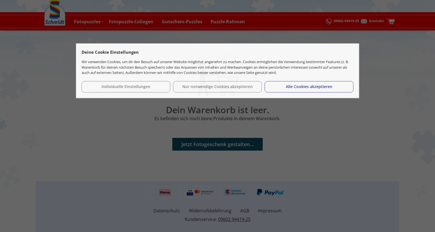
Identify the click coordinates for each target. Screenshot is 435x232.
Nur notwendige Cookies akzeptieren (217, 86)
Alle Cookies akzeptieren (309, 86)
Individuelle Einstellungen (126, 86)
